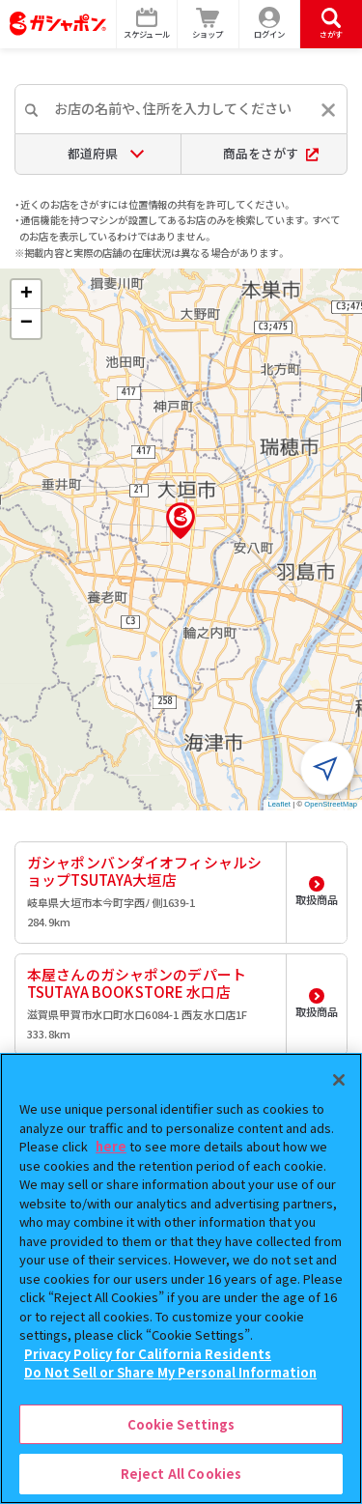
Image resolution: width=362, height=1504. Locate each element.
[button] (180, 520)
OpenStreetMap (330, 804)
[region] (181, 1278)
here (111, 1146)
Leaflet (279, 804)
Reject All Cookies (181, 1473)
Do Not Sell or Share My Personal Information (170, 1372)
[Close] (339, 1080)
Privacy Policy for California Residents (147, 1354)
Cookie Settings (181, 1424)
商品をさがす (271, 153)
